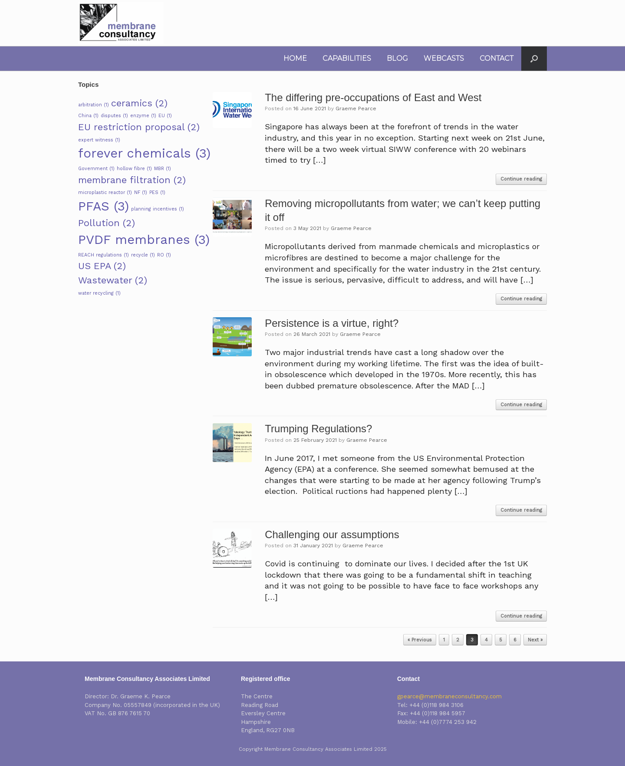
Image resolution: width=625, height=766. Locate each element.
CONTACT (496, 58)
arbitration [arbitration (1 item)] (93, 105)
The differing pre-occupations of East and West (373, 97)
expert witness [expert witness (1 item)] (99, 140)
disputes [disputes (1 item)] (114, 115)
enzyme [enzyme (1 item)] (143, 115)
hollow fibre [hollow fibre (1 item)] (134, 168)
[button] (534, 58)
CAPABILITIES (346, 58)
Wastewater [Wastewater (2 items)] (112, 280)
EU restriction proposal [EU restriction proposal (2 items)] (139, 127)
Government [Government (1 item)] (96, 168)
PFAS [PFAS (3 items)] (103, 206)
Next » (535, 640)
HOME (295, 58)
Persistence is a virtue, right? (331, 323)
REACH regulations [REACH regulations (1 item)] (103, 255)
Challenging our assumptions (332, 534)
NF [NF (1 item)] (140, 192)
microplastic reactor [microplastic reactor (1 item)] (105, 192)
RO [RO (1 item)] (164, 255)
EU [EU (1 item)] (165, 115)
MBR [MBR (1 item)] (162, 168)
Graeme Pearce (356, 108)
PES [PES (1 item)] (157, 192)
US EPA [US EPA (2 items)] (102, 265)
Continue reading (521, 179)
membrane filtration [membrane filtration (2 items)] (132, 179)
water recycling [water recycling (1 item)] (99, 293)
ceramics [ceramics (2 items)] (139, 103)
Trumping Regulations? (318, 428)
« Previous (420, 640)
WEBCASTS (444, 58)
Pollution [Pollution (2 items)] (106, 222)
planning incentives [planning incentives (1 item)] (157, 209)
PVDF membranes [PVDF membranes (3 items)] (144, 239)
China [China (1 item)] (88, 115)
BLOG (397, 58)
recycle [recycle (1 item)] (143, 255)
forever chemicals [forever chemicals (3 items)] (144, 153)
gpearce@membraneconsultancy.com (449, 696)
